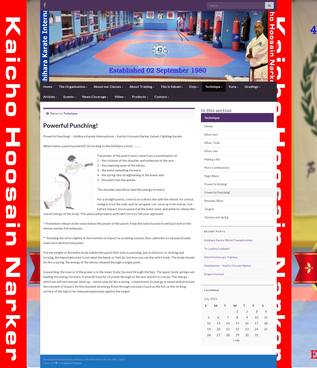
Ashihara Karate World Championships (228, 240)
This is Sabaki (172, 86)
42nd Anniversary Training (220, 257)
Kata (233, 86)
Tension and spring (216, 217)
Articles (50, 97)
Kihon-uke (211, 151)
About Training (142, 86)
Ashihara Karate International (158, 65)
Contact (161, 97)
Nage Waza (211, 176)
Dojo (194, 86)
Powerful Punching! (217, 192)
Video (120, 97)
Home (47, 86)
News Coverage (95, 97)
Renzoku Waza (213, 200)
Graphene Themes (71, 363)
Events (69, 97)
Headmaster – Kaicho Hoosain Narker (227, 265)
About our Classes (108, 86)
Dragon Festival (214, 274)
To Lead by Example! (217, 248)
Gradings (253, 86)
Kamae (208, 126)
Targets (209, 209)
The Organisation (73, 86)
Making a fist (212, 159)
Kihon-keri (211, 134)
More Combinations (217, 167)
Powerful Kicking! (215, 184)
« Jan (236, 340)
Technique (214, 86)
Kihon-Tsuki (212, 143)
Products (140, 97)
